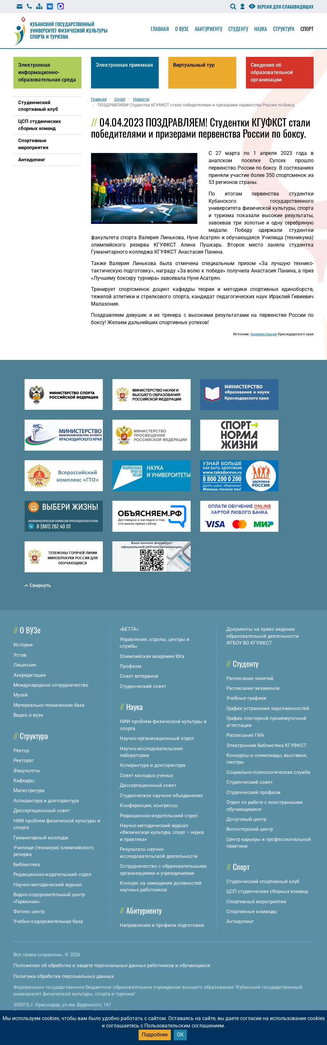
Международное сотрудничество (50, 685)
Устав (20, 655)
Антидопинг (240, 921)
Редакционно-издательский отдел (52, 874)
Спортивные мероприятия (256, 901)
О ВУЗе (30, 630)
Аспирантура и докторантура (46, 801)
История (23, 645)
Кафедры (23, 780)
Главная (160, 28)
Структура (283, 28)
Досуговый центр (246, 819)
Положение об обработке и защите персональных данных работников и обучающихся (111, 965)
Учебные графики (246, 698)
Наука (260, 28)
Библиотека (26, 864)
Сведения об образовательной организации (272, 72)
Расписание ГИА (245, 735)
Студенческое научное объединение (161, 795)
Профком (130, 666)
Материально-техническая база (48, 705)
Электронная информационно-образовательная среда (47, 72)
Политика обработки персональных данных (63, 976)
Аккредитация (29, 675)
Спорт (307, 28)
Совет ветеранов (139, 676)
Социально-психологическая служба (268, 772)
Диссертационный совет (41, 810)
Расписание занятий (249, 678)
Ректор (21, 750)
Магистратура (28, 790)
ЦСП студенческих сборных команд (267, 891)
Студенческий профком (253, 792)
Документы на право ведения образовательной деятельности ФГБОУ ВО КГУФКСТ (262, 636)
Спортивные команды (251, 911)
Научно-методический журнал (47, 885)
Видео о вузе (28, 715)
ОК (180, 1035)
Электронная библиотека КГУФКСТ (266, 745)
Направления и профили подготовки (162, 925)
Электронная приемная (124, 65)
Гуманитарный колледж (40, 838)
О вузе (182, 28)
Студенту (238, 28)
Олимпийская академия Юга (152, 656)
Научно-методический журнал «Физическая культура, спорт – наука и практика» (162, 832)
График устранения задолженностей (267, 708)
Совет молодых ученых (146, 775)
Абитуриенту (208, 28)
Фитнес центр (29, 911)
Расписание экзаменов (253, 688)
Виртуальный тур (194, 65)
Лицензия (24, 665)
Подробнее (155, 1035)
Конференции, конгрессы (149, 805)
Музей (20, 695)
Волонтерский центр (249, 829)
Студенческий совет (143, 686)
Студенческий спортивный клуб (262, 881)
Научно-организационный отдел (157, 738)
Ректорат (23, 760)
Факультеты (26, 771)
